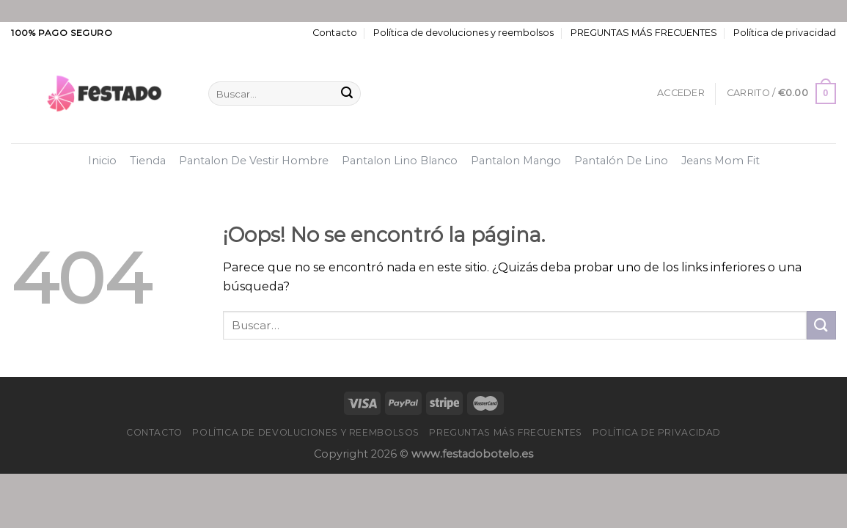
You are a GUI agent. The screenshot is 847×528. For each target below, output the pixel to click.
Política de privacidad (784, 32)
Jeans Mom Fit (720, 160)
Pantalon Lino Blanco (400, 160)
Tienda (148, 160)
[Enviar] (346, 93)
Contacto (334, 32)
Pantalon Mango (516, 160)
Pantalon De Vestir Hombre (254, 160)
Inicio (102, 160)
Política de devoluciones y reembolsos (463, 32)
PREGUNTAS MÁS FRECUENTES (644, 32)
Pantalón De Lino (621, 160)
